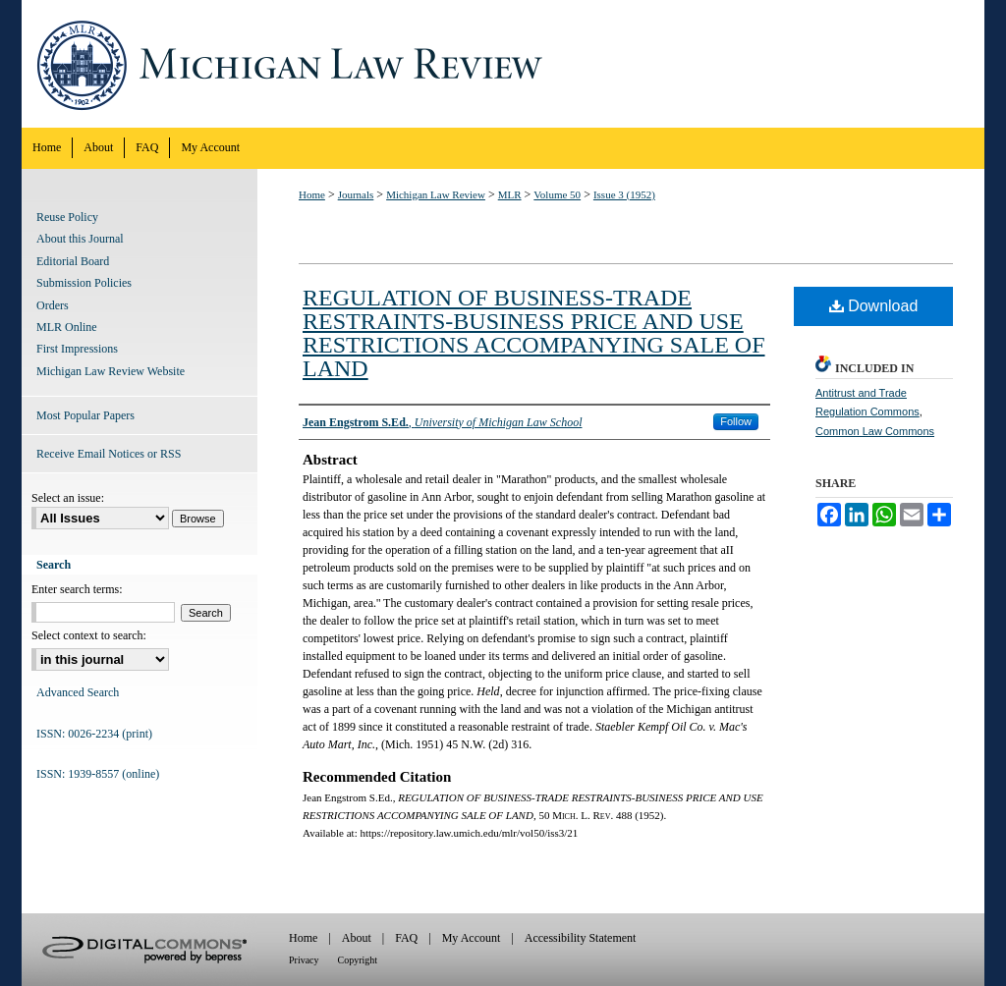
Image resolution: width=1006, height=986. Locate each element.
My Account (471, 938)
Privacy (304, 960)
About (356, 938)
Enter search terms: (77, 589)
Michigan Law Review (503, 64)
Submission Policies (84, 283)
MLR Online (66, 327)
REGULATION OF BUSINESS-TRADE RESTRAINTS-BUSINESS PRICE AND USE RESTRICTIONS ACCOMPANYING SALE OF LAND (534, 333)
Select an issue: (67, 498)
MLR (510, 194)
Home (312, 194)
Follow (736, 421)
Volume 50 (557, 194)
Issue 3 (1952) (624, 194)
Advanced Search (77, 692)
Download (874, 306)
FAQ (406, 938)
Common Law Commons (874, 431)
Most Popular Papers (85, 415)
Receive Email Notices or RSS (108, 454)
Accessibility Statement (581, 938)
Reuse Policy (67, 217)
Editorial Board (72, 261)
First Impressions (77, 349)
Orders (52, 305)
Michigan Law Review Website (110, 371)
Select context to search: (88, 635)
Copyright (358, 960)
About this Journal (80, 239)
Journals (356, 194)
